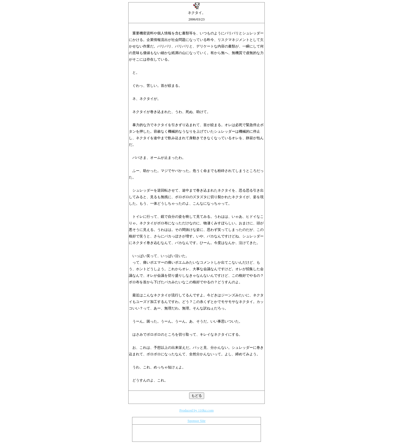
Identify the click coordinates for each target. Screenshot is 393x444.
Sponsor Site (196, 421)
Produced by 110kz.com (196, 410)
